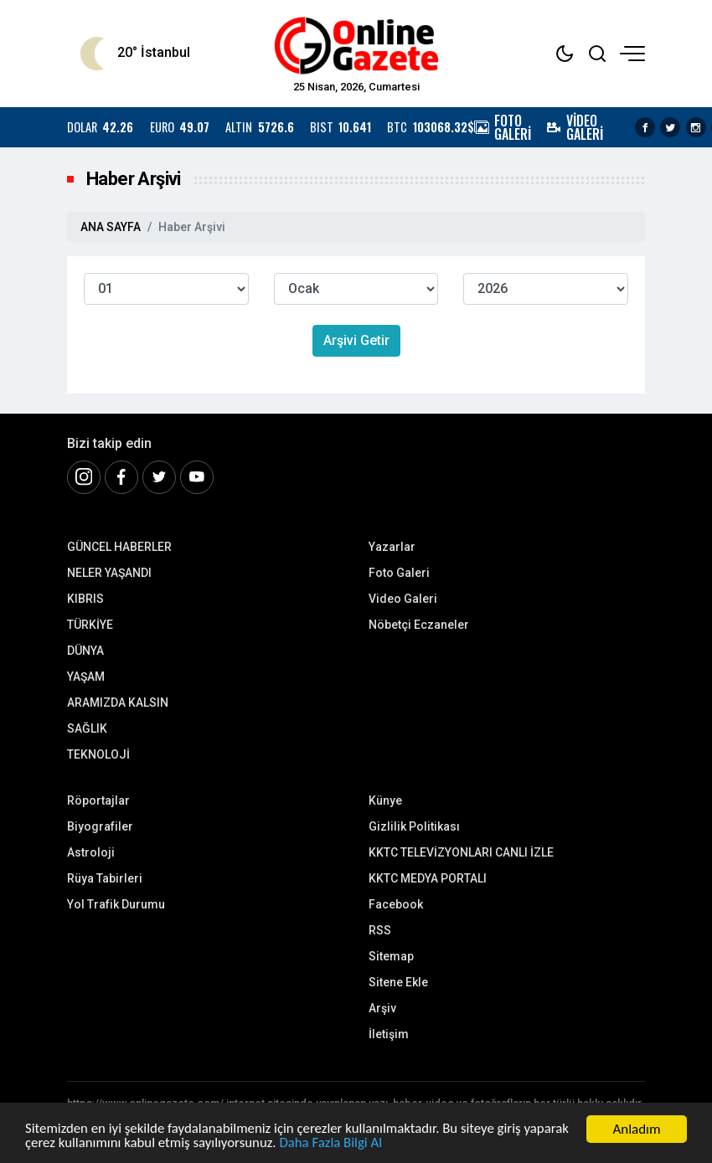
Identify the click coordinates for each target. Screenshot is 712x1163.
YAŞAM (86, 676)
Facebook (396, 904)
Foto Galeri (399, 572)
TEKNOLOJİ (98, 754)
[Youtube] (197, 477)
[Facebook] (121, 477)
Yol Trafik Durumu (116, 904)
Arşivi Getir (356, 340)
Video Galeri (403, 598)
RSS (380, 930)
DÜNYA (85, 650)
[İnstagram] (84, 477)
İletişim (389, 1034)
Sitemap (391, 956)
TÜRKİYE (90, 624)
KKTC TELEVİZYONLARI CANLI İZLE (461, 852)
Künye (385, 800)
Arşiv (382, 1008)
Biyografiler (100, 826)
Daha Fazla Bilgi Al (334, 1144)
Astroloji (91, 852)
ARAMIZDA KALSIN (117, 702)
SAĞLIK (87, 728)
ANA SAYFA (110, 227)
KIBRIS (85, 598)
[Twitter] (159, 477)
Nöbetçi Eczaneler (419, 624)
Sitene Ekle (398, 982)
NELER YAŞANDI (109, 572)
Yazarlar (392, 546)
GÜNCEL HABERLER (119, 546)
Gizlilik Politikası (414, 826)
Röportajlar (98, 800)
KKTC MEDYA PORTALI (428, 878)
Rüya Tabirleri (104, 878)
